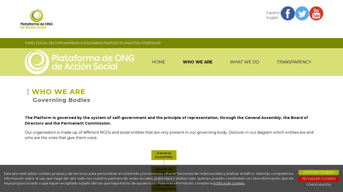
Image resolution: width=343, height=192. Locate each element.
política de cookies (229, 183)
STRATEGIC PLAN (115, 43)
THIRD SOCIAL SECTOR (43, 43)
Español (273, 13)
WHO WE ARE (197, 62)
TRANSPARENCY (294, 62)
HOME (158, 62)
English (272, 18)
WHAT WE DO (244, 62)
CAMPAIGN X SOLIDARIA (81, 43)
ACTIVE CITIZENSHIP (145, 43)
